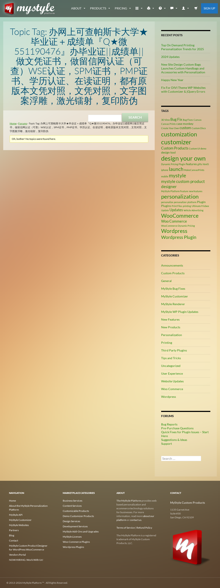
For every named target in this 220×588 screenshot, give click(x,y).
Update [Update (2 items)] (165, 210)
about (76, 8)
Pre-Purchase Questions (177, 428)
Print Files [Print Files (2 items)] (177, 206)
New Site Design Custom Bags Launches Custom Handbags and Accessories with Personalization (183, 68)
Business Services (72, 500)
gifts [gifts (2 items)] (199, 164)
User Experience (172, 373)
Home (13, 123)
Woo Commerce (172, 389)
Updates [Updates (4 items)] (176, 210)
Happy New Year (172, 80)
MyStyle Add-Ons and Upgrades (81, 531)
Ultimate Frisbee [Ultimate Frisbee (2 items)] (200, 206)
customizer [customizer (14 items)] (176, 142)
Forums (22, 123)
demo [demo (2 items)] (203, 148)
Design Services (71, 521)
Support (166, 443)
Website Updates (172, 381)
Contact (13, 540)
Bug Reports (169, 424)
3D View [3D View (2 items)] (165, 119)
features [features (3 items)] (191, 164)
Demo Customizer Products (78, 516)
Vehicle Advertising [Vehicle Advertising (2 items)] (193, 210)
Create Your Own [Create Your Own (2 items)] (170, 128)
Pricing (121, 8)
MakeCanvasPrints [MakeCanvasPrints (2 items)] (194, 170)
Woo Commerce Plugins (76, 541)
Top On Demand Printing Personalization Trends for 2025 (182, 47)
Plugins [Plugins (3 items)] (166, 206)
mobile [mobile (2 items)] (164, 176)
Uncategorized (170, 366)
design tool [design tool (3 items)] (168, 152)
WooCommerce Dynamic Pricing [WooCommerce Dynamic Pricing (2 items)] (178, 225)
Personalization (171, 335)
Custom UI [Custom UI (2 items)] (194, 148)
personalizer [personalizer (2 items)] (180, 202)
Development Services (75, 526)
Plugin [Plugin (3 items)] (201, 202)
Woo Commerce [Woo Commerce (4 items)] (174, 221)
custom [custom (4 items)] (185, 128)
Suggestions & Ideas (174, 440)
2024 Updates (170, 57)
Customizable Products (76, 511)
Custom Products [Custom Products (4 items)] (174, 148)
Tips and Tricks (171, 358)
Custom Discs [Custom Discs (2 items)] (199, 128)
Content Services (72, 505)
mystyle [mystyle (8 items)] (177, 175)
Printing (166, 342)
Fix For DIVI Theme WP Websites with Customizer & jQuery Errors (183, 89)
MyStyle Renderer (173, 304)
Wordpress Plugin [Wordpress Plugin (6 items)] (178, 237)
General (166, 281)
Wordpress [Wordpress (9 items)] (174, 231)
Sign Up (209, 8)
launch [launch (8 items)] (176, 169)
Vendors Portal (17, 554)
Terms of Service (125, 527)
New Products (170, 327)
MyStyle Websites (19, 525)
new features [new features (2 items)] (195, 191)
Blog (11, 535)
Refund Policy (144, 527)
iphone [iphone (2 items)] (164, 170)
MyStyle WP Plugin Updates (179, 312)
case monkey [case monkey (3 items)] (184, 123)
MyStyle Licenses (72, 536)
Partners (14, 530)
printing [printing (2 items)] (187, 206)
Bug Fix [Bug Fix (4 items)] (176, 119)
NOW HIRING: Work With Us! (26, 559)
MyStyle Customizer (174, 296)
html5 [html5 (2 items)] (206, 164)
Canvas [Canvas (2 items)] (198, 119)
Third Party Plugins (174, 350)
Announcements (172, 265)
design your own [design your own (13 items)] (183, 158)
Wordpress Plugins (73, 547)
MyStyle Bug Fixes (173, 288)
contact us (135, 520)
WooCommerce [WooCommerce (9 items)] (180, 216)
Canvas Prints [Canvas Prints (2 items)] (168, 123)
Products (98, 8)
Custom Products (173, 273)
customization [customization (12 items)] (179, 134)
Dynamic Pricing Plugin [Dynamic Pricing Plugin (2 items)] (173, 164)
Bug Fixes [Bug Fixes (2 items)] (188, 119)
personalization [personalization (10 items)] (180, 196)
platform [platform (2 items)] (191, 202)
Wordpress (168, 396)
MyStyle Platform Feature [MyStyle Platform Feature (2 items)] (174, 191)
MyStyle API (16, 514)
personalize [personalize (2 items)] (167, 202)
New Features (170, 319)
